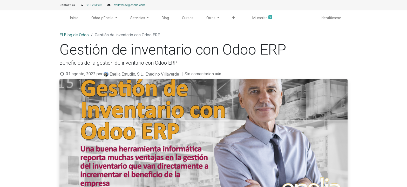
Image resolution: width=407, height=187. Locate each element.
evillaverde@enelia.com (129, 5)
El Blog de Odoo (74, 34)
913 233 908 (94, 5)
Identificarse (331, 18)
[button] (234, 18)
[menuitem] (74, 18)
